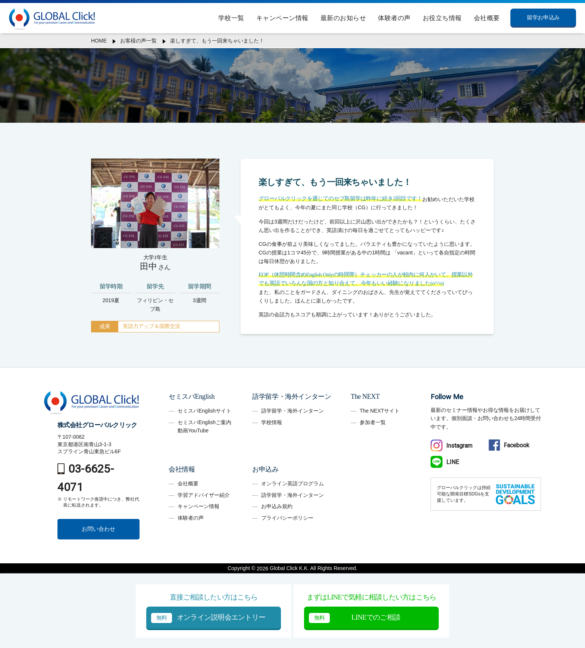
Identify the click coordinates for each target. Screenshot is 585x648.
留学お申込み (543, 18)
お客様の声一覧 (138, 41)
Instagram (451, 445)
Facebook (509, 445)
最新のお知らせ (343, 18)
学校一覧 (231, 18)
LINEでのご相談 (354, 618)
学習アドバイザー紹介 (204, 495)
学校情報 (271, 422)
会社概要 (487, 18)
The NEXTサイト (380, 411)
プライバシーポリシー (287, 518)
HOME (99, 41)
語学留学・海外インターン (292, 411)
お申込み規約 (276, 506)
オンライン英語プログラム (292, 483)
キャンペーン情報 (282, 18)
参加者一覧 (373, 422)
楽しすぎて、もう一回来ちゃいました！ (217, 41)
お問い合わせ (98, 529)
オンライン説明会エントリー (208, 618)
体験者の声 (394, 18)
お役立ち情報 (442, 18)
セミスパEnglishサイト (204, 411)
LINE (445, 462)
